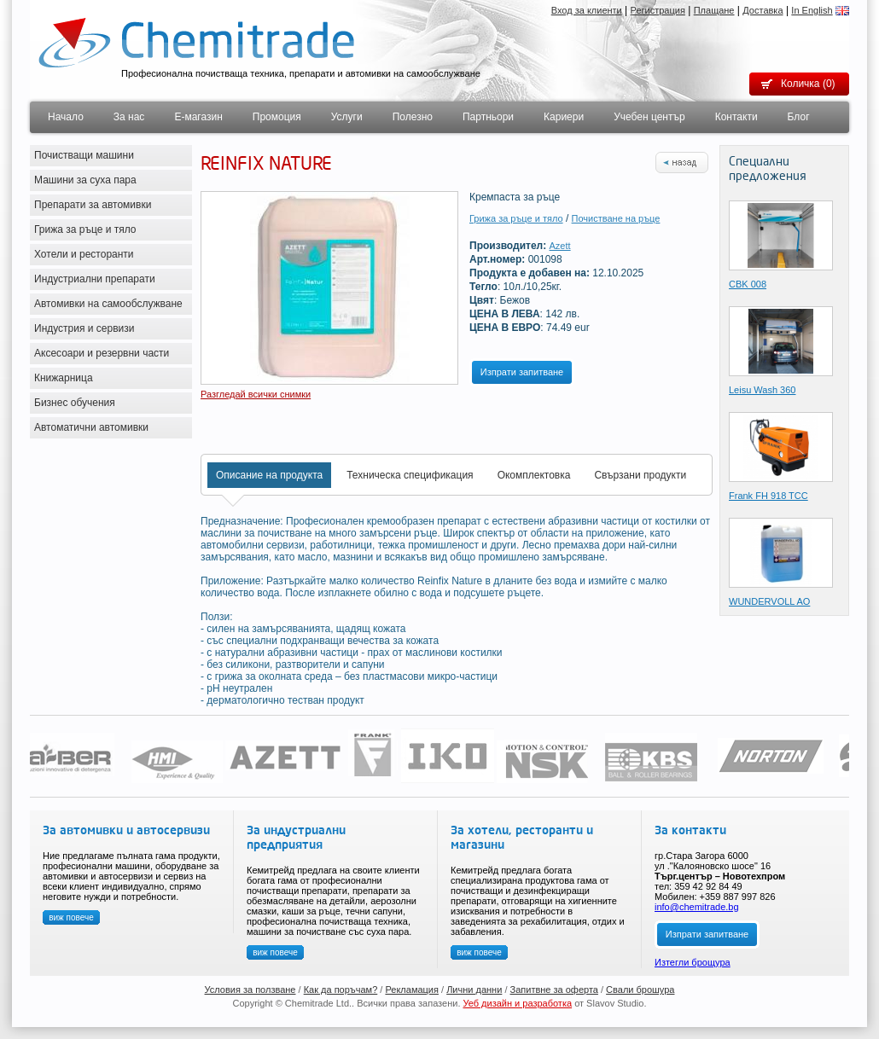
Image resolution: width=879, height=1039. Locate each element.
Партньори (488, 117)
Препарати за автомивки (92, 205)
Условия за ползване (250, 989)
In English (811, 10)
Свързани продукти (640, 475)
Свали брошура (640, 989)
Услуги (347, 117)
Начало (66, 117)
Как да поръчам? (341, 989)
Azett (560, 246)
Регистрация (658, 10)
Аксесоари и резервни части (101, 353)
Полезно (413, 117)
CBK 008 (747, 284)
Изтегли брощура (693, 962)
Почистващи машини (84, 155)
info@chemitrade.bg (697, 907)
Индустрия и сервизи (84, 328)
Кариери (564, 117)
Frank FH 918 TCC (768, 495)
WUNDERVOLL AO (769, 601)
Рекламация (412, 989)
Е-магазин (198, 117)
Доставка (762, 10)
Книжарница (63, 378)
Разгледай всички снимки (256, 394)
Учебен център (649, 117)
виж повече (71, 917)
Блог (799, 117)
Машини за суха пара (85, 180)
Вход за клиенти (586, 10)
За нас (129, 117)
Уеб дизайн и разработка (518, 1003)
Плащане (714, 10)
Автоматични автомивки (91, 427)
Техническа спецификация (409, 475)
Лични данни (474, 989)
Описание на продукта (269, 475)
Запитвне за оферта (554, 989)
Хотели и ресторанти (84, 254)
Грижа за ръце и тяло (85, 229)
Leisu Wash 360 (762, 390)
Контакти (736, 117)
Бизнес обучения (74, 403)
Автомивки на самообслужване (108, 304)
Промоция (277, 117)
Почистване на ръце (616, 218)
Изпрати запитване (521, 372)
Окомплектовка (534, 475)
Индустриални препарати (94, 279)
